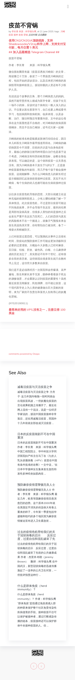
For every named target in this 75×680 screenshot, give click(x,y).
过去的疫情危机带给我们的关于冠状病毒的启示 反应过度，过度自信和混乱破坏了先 (36, 535)
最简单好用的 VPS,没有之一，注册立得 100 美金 (37, 311)
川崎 (63, 31)
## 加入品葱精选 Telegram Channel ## (34, 52)
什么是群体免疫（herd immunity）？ (32, 587)
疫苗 (11, 34)
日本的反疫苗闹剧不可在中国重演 (36, 435)
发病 (21, 34)
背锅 (26, 34)
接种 (16, 34)
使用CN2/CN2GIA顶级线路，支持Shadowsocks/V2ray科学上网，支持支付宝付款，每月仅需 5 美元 (37, 44)
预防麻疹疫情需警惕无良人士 (36, 484)
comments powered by (24, 353)
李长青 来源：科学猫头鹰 (24, 31)
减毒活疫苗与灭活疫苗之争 (34, 387)
